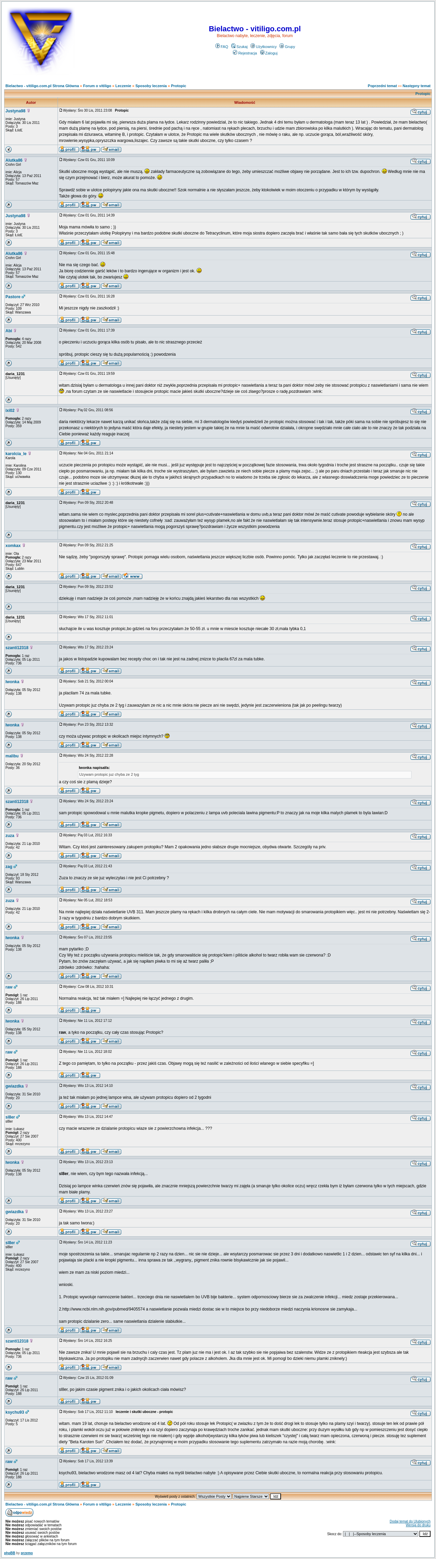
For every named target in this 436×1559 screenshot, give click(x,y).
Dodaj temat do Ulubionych (410, 1521)
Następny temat (417, 86)
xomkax (13, 545)
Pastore (12, 296)
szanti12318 (16, 647)
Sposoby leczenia (151, 86)
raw (9, 987)
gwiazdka (14, 1086)
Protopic (178, 86)
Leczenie (123, 86)
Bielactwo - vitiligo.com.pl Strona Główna (42, 86)
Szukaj (239, 47)
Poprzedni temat (382, 86)
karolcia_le (16, 453)
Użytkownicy (264, 47)
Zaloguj (269, 53)
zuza (9, 835)
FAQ (222, 47)
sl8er (10, 1117)
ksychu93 (14, 1412)
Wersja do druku (418, 1525)
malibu (12, 756)
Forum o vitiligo (97, 86)
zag (8, 866)
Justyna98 (15, 111)
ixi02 (10, 410)
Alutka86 (13, 160)
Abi (8, 330)
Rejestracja (245, 53)
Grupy (287, 47)
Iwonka (12, 681)
